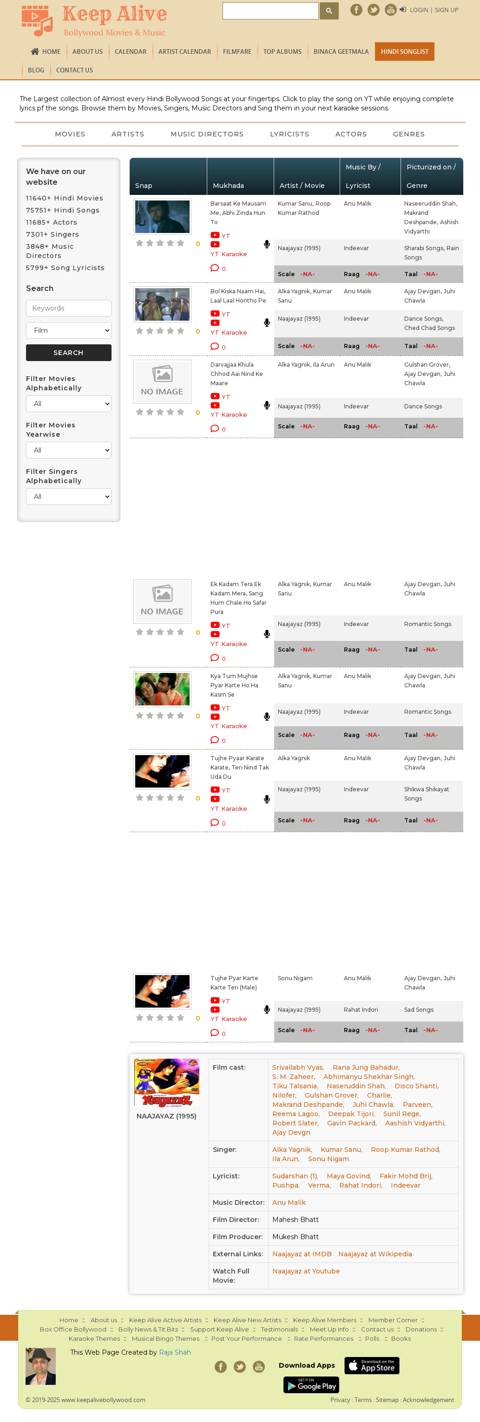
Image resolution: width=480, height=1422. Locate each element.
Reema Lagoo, (296, 1114)
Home (51, 51)
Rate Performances (323, 1338)
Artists (128, 134)
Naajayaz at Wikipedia (375, 1254)
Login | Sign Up (434, 10)
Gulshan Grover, (427, 364)
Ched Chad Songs (429, 327)
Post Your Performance (246, 1338)
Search (39, 288)
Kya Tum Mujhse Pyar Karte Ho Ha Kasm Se (234, 685)
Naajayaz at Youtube (306, 1271)
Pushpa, (286, 1185)
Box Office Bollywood (73, 1329)
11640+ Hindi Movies (65, 198)
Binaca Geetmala (341, 51)
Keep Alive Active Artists (165, 1320)
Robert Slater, (295, 1123)
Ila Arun (324, 364)
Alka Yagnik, (294, 291)
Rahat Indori (361, 1009)
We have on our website (56, 177)
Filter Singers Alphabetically (54, 476)
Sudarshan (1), (295, 1176)
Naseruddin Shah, (356, 1086)
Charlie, (379, 1095)
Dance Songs (423, 406)
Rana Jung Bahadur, (366, 1067)
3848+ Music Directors (50, 251)
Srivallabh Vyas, (298, 1067)
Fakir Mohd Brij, (406, 1176)
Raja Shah (175, 1352)
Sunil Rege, (402, 1114)
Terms (363, 1400)
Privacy (340, 1400)
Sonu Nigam (295, 978)
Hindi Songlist (404, 51)
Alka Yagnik (294, 758)
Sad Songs (419, 1009)
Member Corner (393, 1320)
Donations (421, 1329)
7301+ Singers (52, 234)
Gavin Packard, (352, 1123)
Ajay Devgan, (423, 291)
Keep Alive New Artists (247, 1320)
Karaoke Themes (94, 1338)
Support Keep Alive (219, 1329)
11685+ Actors (52, 222)
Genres (409, 134)
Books (401, 1338)
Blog (36, 70)
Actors (351, 134)
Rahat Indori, (360, 1185)
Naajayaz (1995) (299, 248)
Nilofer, (284, 1095)
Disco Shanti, (417, 1086)
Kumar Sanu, (296, 203)
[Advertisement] (229, 507)
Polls (372, 1338)
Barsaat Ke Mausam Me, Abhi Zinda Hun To (238, 213)
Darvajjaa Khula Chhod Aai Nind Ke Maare (236, 374)
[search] (269, 11)
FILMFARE (237, 51)
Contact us (74, 70)
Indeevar (356, 248)
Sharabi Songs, (424, 248)
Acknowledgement (428, 1400)
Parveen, (418, 1104)
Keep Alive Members (324, 1320)
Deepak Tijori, (351, 1114)
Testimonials (279, 1329)
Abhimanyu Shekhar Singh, (369, 1077)
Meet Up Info (329, 1329)
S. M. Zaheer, (293, 1077)
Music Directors (207, 134)
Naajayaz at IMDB (302, 1254)
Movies (70, 134)
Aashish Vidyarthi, (415, 1123)
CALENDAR (130, 51)
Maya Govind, (349, 1176)
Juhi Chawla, (374, 1104)
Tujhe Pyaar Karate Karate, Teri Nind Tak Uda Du (239, 767)
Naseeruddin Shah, (430, 203)
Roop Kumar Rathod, (406, 1149)
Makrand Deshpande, (308, 1104)
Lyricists (289, 134)
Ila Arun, (286, 1159)
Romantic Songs (427, 624)
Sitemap (387, 1400)
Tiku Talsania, (295, 1086)
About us (87, 51)
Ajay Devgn (291, 1132)
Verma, (319, 1185)
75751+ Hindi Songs (63, 210)
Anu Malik (357, 203)
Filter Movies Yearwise (51, 430)
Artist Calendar (184, 51)
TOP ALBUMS (282, 51)
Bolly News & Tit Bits (148, 1329)
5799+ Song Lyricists (65, 268)
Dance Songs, (423, 318)
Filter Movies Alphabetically (54, 383)
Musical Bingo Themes (165, 1338)
